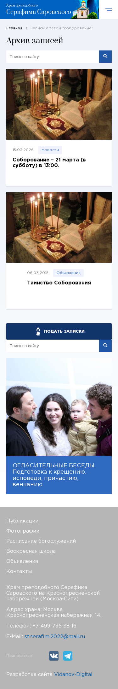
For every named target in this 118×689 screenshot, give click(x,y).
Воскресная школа (31, 551)
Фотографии (22, 531)
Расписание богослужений (41, 541)
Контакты (19, 571)
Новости (50, 150)
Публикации (22, 521)
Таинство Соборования (59, 283)
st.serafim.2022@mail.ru (55, 636)
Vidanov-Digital (73, 674)
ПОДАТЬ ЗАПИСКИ (64, 331)
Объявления (68, 273)
